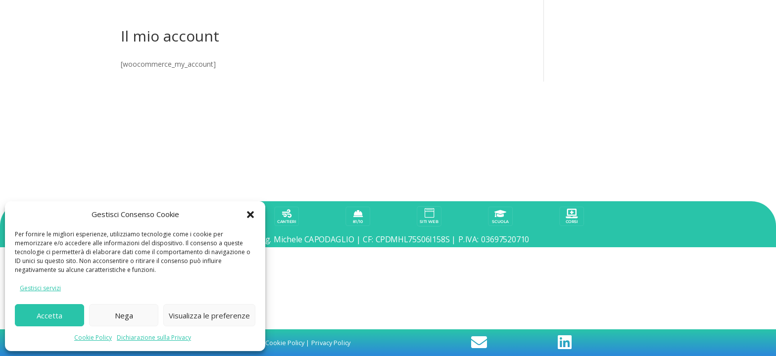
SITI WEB (429, 101)
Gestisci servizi (40, 288)
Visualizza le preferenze (209, 315)
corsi (572, 101)
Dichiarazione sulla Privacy (154, 337)
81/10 (358, 101)
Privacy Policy (331, 140)
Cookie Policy (93, 337)
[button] (250, 215)
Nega (124, 315)
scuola (500, 101)
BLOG (215, 101)
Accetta (49, 315)
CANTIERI (286, 101)
